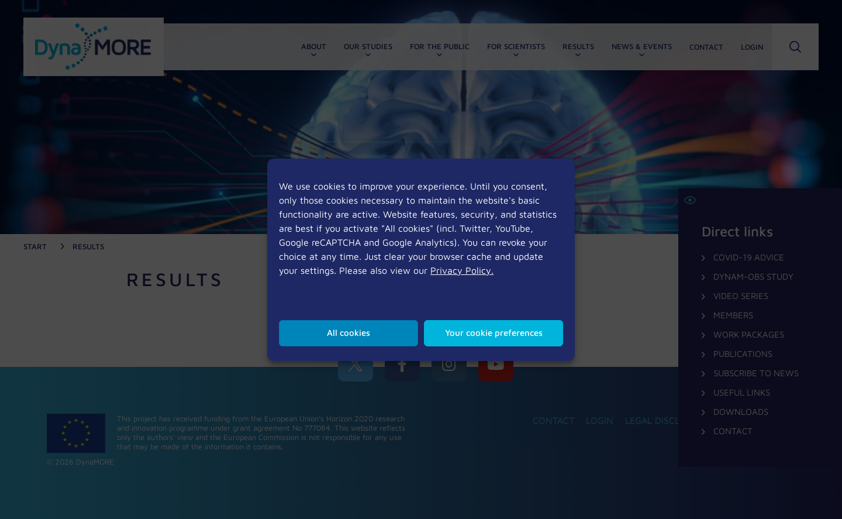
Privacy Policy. (462, 270)
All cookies (348, 333)
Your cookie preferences (494, 333)
